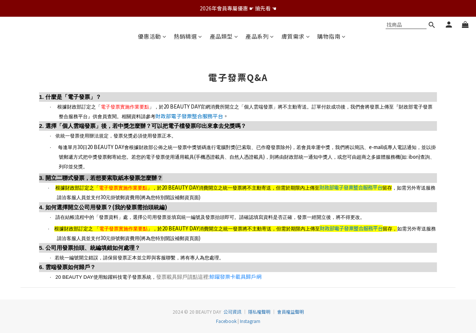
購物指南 (331, 36)
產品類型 (224, 36)
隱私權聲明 (259, 311)
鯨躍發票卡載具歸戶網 (235, 276)
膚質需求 (296, 36)
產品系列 (259, 36)
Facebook (226, 321)
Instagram (249, 321)
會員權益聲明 (290, 311)
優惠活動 (152, 36)
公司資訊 (232, 311)
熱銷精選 (188, 36)
